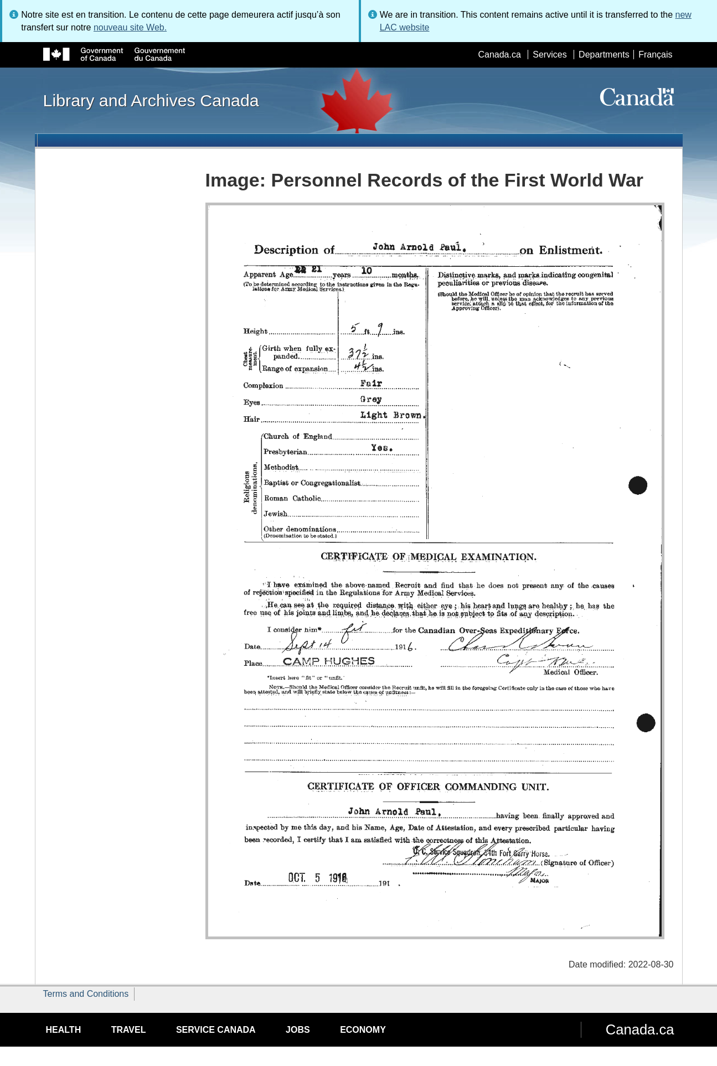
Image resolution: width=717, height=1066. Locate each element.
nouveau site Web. (130, 27)
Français (655, 54)
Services (549, 54)
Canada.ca (499, 54)
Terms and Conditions (86, 993)
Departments (604, 54)
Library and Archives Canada (151, 100)
